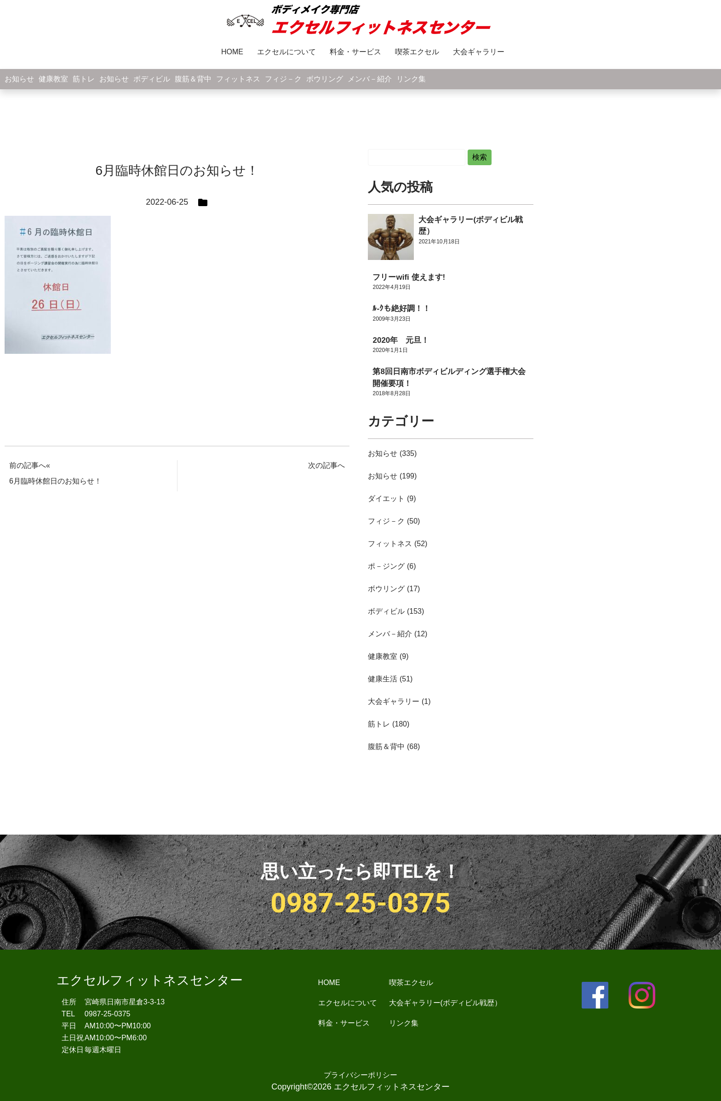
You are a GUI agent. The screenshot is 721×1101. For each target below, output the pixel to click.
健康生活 (382, 679)
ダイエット (386, 498)
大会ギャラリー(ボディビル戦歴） (445, 1003)
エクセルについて (286, 52)
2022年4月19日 (391, 287)
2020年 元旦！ (400, 340)
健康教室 (53, 79)
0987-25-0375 (360, 903)
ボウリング (324, 79)
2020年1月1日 (389, 350)
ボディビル (151, 79)
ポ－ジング (386, 566)
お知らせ (19, 79)
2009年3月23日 (391, 319)
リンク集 (411, 79)
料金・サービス (355, 52)
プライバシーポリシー (360, 1075)
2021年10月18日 (438, 241)
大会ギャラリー (478, 52)
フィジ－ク (283, 79)
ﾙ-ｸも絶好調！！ (401, 308)
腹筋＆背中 (193, 79)
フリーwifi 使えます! (408, 277)
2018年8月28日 (391, 393)
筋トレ (84, 79)
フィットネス (238, 79)
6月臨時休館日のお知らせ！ (55, 481)
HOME (232, 52)
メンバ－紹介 (370, 79)
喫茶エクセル (417, 52)
